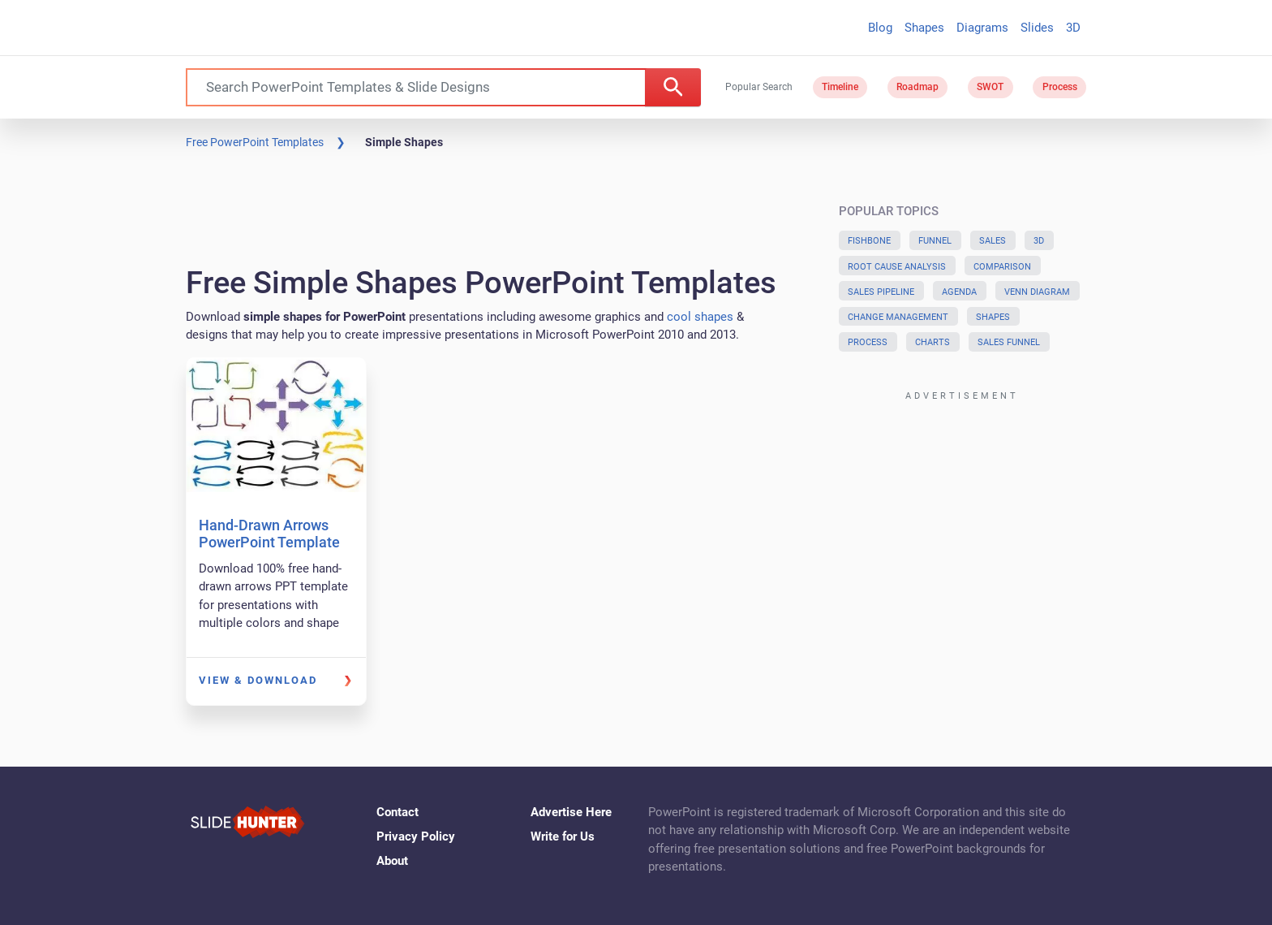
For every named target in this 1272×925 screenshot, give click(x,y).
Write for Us (563, 836)
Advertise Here (571, 812)
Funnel (935, 241)
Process (1059, 87)
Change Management (898, 317)
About (392, 861)
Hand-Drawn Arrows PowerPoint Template (269, 534)
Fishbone (869, 241)
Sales (992, 241)
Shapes (924, 27)
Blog (880, 27)
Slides (1037, 27)
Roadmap (917, 87)
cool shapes (700, 316)
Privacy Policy (415, 836)
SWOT (990, 87)
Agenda (959, 292)
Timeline (840, 87)
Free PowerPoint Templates (255, 142)
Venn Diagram (1037, 292)
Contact (397, 812)
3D (1073, 27)
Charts (932, 342)
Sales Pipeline (881, 292)
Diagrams (982, 27)
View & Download (258, 680)
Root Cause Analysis (897, 267)
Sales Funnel (1009, 342)
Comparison (1002, 267)
